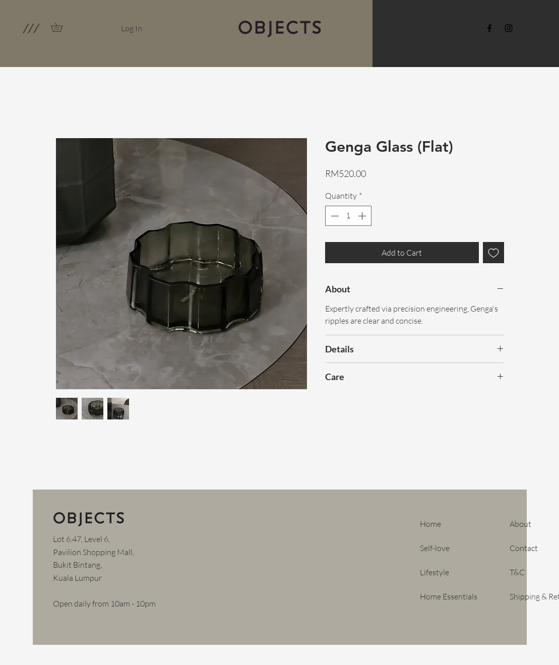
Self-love (435, 548)
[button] (30, 28)
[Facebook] (489, 28)
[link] (61, 27)
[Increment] (363, 215)
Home (430, 524)
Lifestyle (434, 572)
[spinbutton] (348, 215)
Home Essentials (448, 596)
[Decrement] (334, 215)
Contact (524, 548)
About (520, 524)
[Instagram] (509, 28)
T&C (517, 572)
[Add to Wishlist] (493, 252)
